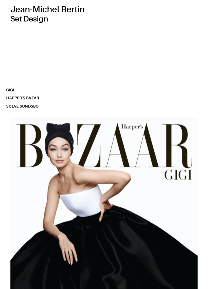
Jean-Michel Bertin (47, 9)
